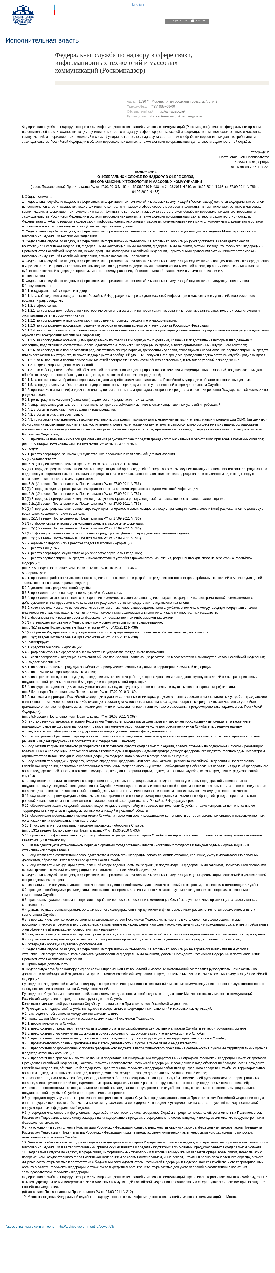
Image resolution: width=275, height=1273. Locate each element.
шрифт (177, 20)
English (138, 4)
